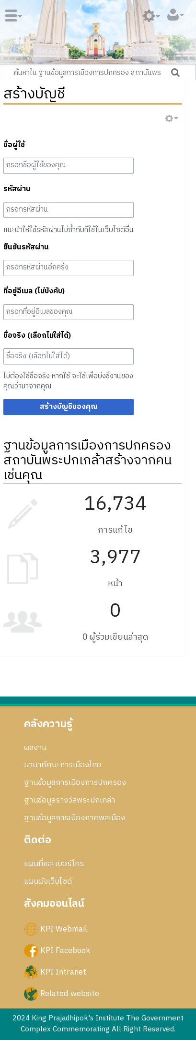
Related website (69, 993)
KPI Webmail (63, 928)
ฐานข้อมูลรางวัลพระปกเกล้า (69, 800)
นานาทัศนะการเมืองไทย (62, 765)
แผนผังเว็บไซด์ (48, 881)
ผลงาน (35, 747)
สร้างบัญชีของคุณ (69, 407)
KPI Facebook (65, 950)
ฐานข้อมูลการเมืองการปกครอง (75, 782)
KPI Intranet (63, 972)
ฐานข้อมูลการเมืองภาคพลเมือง (74, 818)
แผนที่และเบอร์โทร (54, 863)
